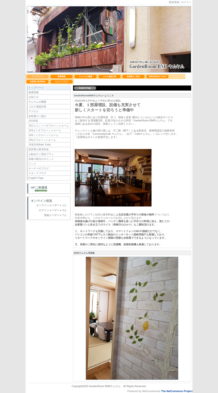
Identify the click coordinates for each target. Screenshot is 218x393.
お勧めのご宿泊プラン (41, 154)
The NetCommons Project (176, 391)
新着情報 (61, 76)
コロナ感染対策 (109, 76)
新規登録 (174, 2)
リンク (32, 163)
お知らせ (33, 97)
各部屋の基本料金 (37, 81)
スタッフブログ (61, 81)
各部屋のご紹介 (133, 76)
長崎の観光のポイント (41, 159)
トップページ (37, 76)
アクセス (33, 111)
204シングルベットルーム (43, 135)
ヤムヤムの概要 (85, 76)
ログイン (186, 2)
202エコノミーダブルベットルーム (49, 125)
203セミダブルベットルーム (45, 130)
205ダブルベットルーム (42, 140)
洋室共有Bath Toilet (157, 76)
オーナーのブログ (38, 168)
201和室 (33, 120)
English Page (35, 178)
